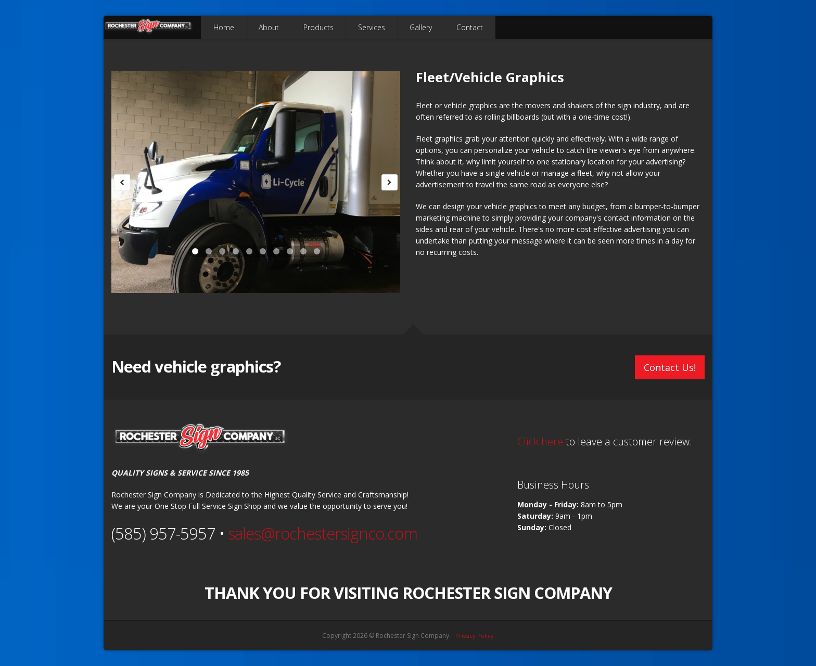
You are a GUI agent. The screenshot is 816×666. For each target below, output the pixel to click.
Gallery (421, 27)
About (269, 27)
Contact (469, 27)
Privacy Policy (474, 635)
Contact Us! (670, 367)
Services (371, 27)
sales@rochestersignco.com (322, 533)
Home (223, 27)
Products (318, 27)
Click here (540, 441)
